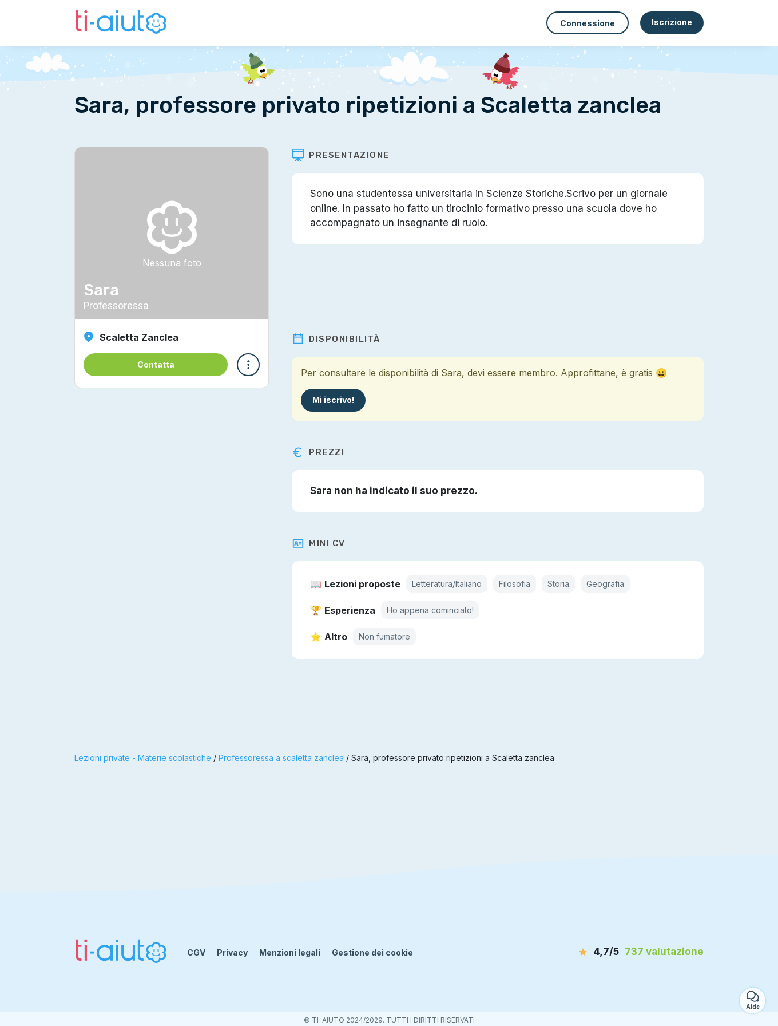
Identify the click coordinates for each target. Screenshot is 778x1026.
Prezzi (318, 452)
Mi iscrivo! (333, 400)
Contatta (155, 364)
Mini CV (319, 543)
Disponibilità (336, 339)
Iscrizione (672, 22)
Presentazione (341, 155)
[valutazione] (638, 952)
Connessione (587, 23)
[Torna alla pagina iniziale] (122, 23)
